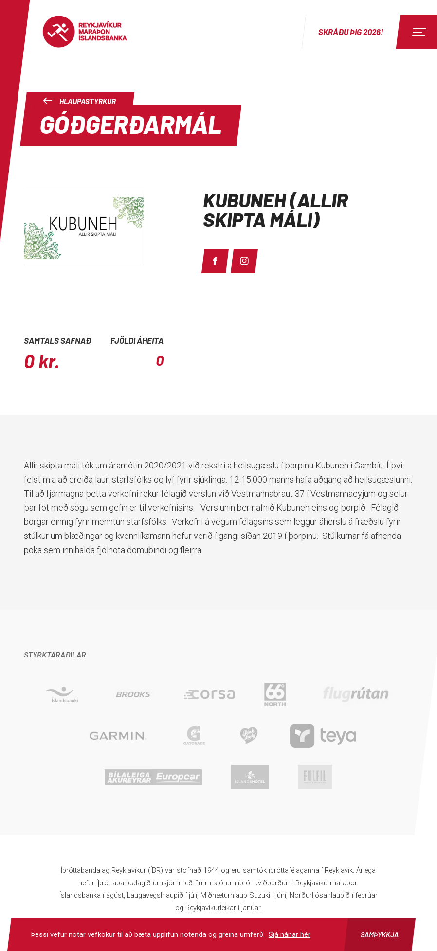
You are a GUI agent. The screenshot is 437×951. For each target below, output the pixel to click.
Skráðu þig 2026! (350, 31)
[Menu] (417, 32)
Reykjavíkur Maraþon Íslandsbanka (94, 32)
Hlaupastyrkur (79, 101)
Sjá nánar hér (289, 934)
